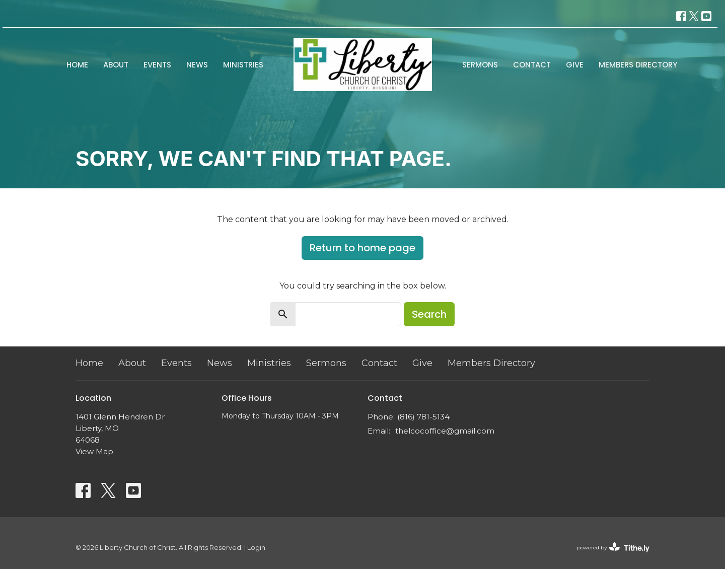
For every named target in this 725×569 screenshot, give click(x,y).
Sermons (480, 64)
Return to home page (362, 248)
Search (429, 314)
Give (575, 64)
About (115, 64)
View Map (94, 451)
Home (77, 64)
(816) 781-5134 (423, 416)
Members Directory (638, 64)
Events (157, 64)
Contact (532, 64)
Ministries (243, 64)
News (197, 64)
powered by (613, 547)
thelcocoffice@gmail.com (444, 431)
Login (256, 547)
